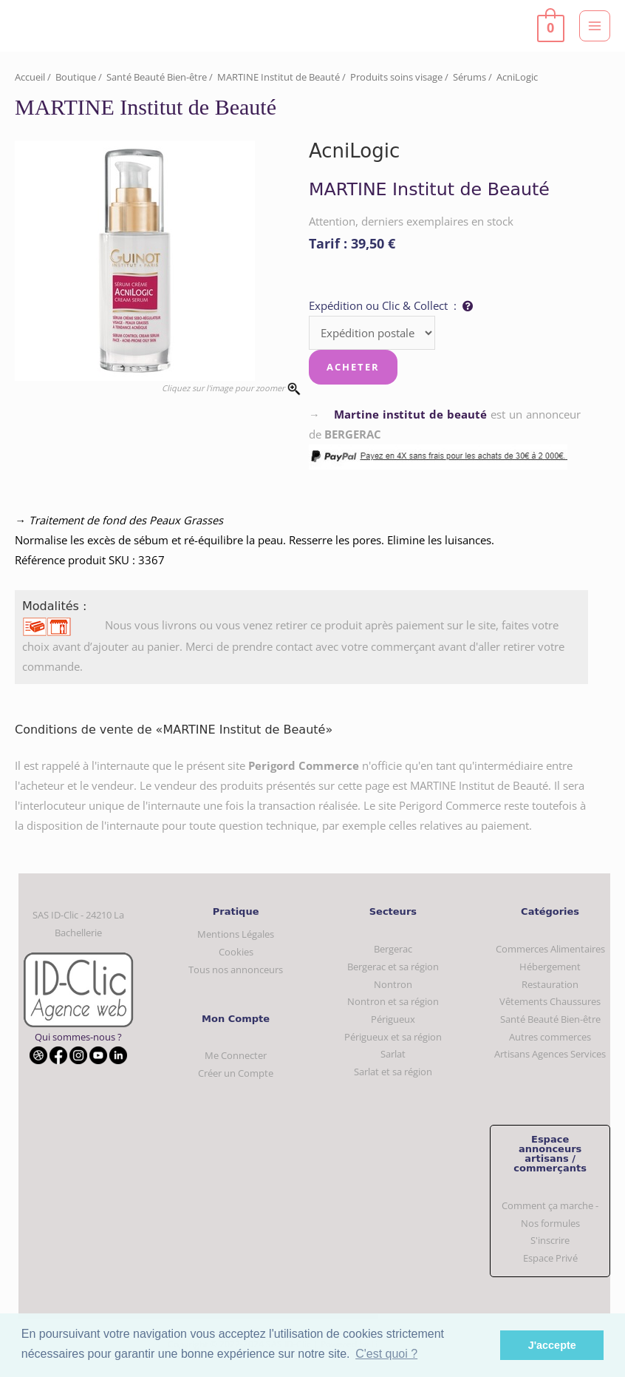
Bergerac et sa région (393, 966)
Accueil (30, 77)
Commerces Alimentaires (550, 948)
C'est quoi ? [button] (386, 1353)
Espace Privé (550, 1258)
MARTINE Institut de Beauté (278, 77)
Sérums (469, 77)
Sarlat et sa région (393, 1071)
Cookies (236, 951)
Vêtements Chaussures (550, 1001)
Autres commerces (550, 1036)
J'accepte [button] (552, 1345)
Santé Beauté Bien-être (156, 77)
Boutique (75, 77)
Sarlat (393, 1053)
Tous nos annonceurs (235, 969)
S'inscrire (550, 1240)
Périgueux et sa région (393, 1036)
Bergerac (393, 948)
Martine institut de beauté (410, 414)
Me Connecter (236, 1055)
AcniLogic (517, 77)
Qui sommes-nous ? (78, 1036)
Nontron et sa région (393, 1001)
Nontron (393, 984)
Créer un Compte (235, 1073)
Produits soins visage (396, 77)
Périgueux (393, 1019)
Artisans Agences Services (550, 1053)
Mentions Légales (235, 934)
